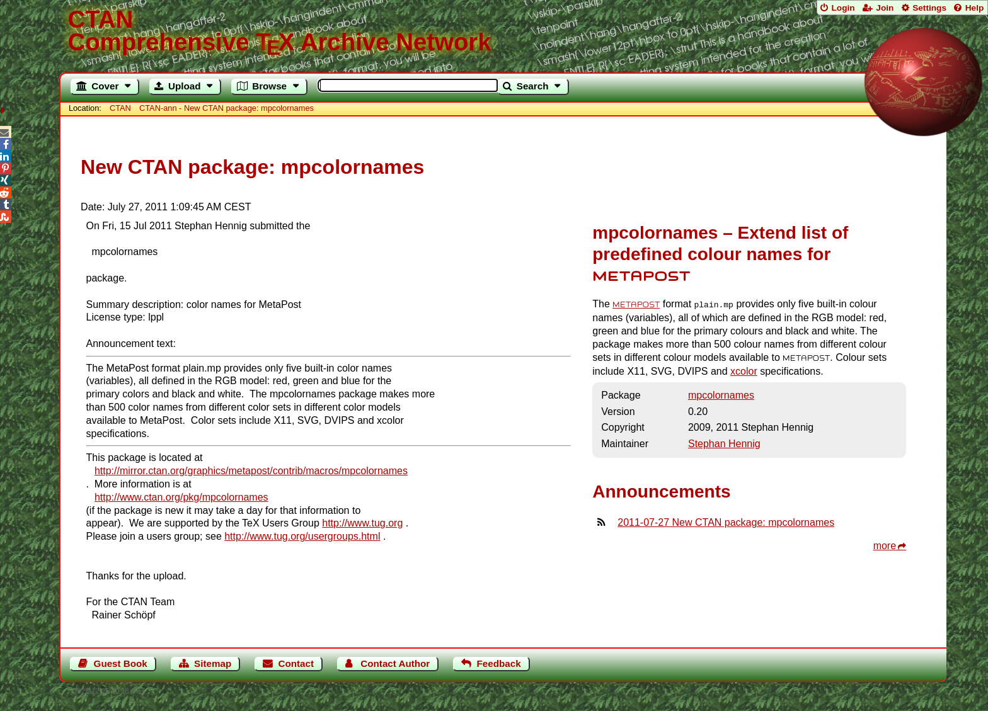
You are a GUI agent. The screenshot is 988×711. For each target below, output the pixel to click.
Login (842, 8)
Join (884, 8)
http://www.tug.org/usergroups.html (302, 536)
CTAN (120, 108)
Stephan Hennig (724, 443)
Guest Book (120, 663)
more (884, 545)
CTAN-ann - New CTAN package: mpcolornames (226, 108)
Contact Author (395, 663)
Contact (296, 663)
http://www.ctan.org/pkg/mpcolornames (181, 497)
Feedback (499, 663)
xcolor (743, 370)
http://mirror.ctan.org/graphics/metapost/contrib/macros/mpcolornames (251, 470)
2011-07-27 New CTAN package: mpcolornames (726, 521)
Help (974, 8)
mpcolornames (721, 394)
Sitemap (212, 663)
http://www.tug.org (362, 523)
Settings (929, 8)
